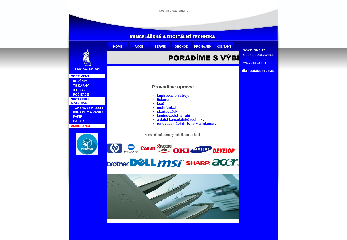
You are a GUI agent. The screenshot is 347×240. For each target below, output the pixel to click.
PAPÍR (77, 116)
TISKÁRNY (81, 85)
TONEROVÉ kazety (88, 107)
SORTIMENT (80, 76)
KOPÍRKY (80, 81)
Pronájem (202, 46)
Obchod (181, 46)
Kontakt (223, 46)
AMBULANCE (81, 126)
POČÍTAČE (81, 94)
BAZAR (78, 121)
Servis (160, 46)
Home (117, 46)
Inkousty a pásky (88, 112)
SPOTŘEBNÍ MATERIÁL (80, 101)
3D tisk (79, 90)
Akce (139, 46)
